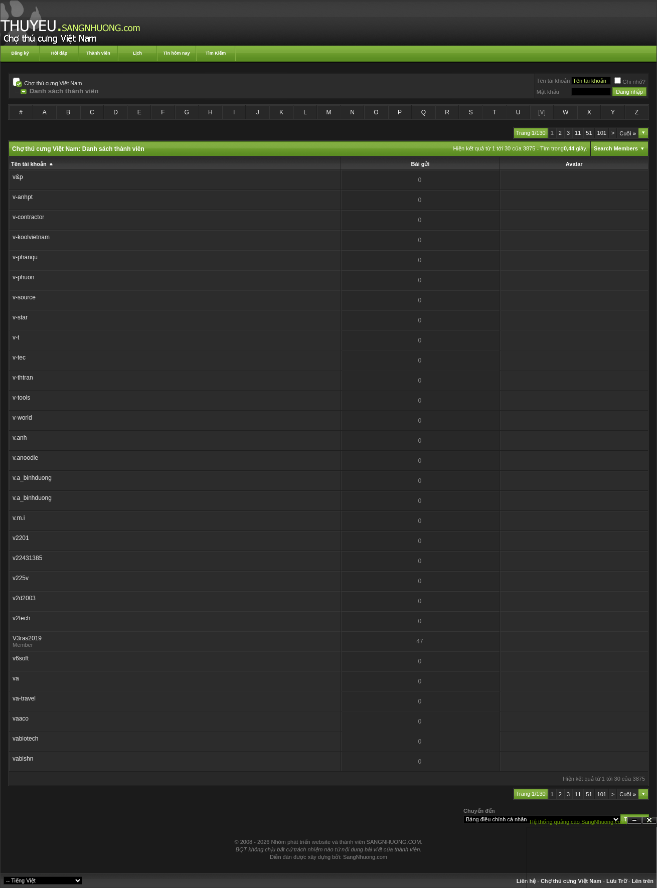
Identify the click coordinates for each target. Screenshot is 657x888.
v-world (22, 417)
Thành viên (98, 53)
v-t (16, 337)
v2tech (21, 618)
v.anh (20, 437)
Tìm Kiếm (216, 53)
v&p (18, 177)
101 (601, 133)
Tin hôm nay (176, 53)
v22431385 (27, 558)
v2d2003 (24, 598)
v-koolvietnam (31, 237)
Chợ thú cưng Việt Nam (53, 83)
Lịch (137, 53)
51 (589, 133)
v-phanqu (25, 257)
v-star (20, 317)
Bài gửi (420, 164)
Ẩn (634, 820)
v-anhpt (23, 197)
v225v (21, 578)
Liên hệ (526, 881)
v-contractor (28, 217)
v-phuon (23, 277)
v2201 (21, 538)
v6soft (21, 658)
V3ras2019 (27, 638)
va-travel (24, 698)
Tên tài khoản (553, 81)
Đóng (649, 820)
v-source (24, 297)
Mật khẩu (548, 92)
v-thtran (23, 377)
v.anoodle (25, 457)
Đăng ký (20, 53)
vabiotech (25, 738)
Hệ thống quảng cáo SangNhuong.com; (578, 822)
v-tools (21, 397)
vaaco (21, 718)
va (16, 678)
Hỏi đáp (59, 53)
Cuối (627, 133)
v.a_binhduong (32, 477)
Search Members (616, 148)
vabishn (23, 758)
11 (578, 133)
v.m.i (19, 517)
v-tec (19, 357)
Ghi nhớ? (629, 82)
